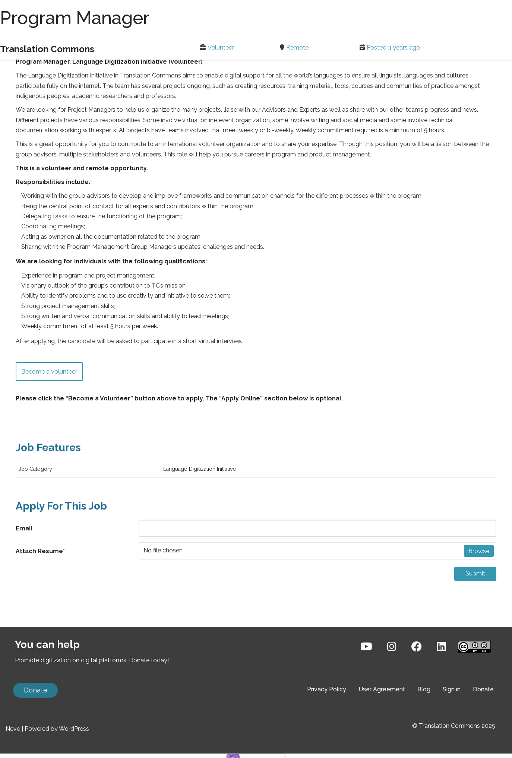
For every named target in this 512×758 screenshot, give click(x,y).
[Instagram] (391, 681)
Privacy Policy (326, 723)
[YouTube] (366, 681)
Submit (475, 572)
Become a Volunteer (49, 370)
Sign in (452, 723)
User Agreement (381, 723)
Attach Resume (40, 550)
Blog (423, 723)
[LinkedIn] (441, 681)
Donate (35, 724)
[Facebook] (416, 681)
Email (24, 527)
